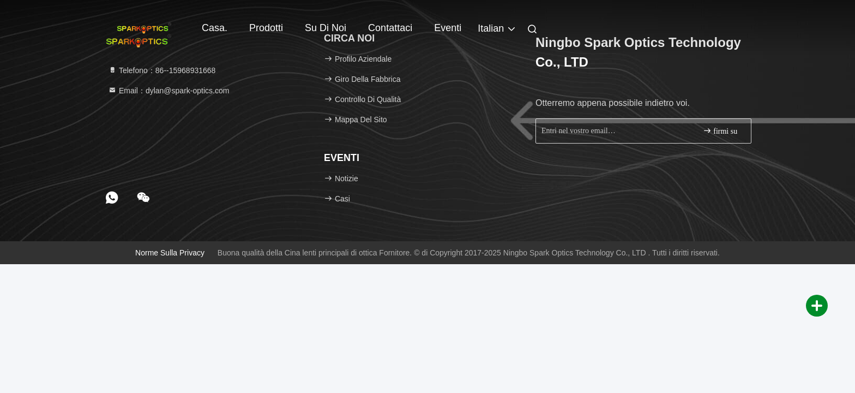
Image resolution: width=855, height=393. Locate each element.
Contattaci (390, 27)
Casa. (214, 27)
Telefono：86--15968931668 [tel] (161, 70)
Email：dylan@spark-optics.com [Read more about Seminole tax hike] (168, 90)
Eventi (447, 27)
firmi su (720, 130)
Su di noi (325, 27)
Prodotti (266, 27)
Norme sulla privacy (169, 252)
